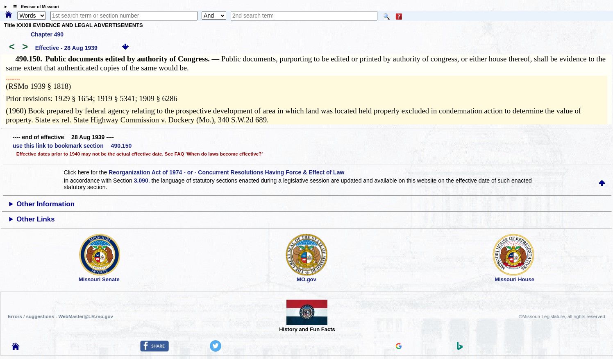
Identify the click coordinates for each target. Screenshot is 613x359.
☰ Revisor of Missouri (34, 7)
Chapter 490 (47, 34)
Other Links (35, 219)
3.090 (141, 180)
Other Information (45, 204)
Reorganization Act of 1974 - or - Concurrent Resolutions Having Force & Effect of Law (226, 172)
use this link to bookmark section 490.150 (72, 145)
